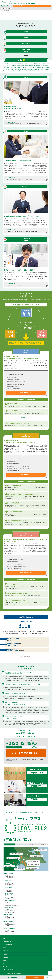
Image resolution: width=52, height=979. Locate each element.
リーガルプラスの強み (26, 656)
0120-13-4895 (5, 6)
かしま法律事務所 (9, 929)
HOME (4, 939)
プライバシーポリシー (8, 970)
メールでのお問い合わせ (26, 753)
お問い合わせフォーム (8, 967)
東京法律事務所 (8, 874)
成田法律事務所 (8, 922)
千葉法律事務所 (8, 915)
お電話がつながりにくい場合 (37, 760)
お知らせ (5, 961)
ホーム (2, 10)
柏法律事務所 (8, 888)
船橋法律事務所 (8, 908)
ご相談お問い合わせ (18, 6)
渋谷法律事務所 (8, 881)
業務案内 (5, 948)
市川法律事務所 (8, 894)
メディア (5, 964)
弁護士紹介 (5, 955)
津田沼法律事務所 (9, 901)
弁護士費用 (5, 958)
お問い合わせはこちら (26, 393)
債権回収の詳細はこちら (26, 417)
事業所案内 (5, 951)
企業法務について (7, 942)
